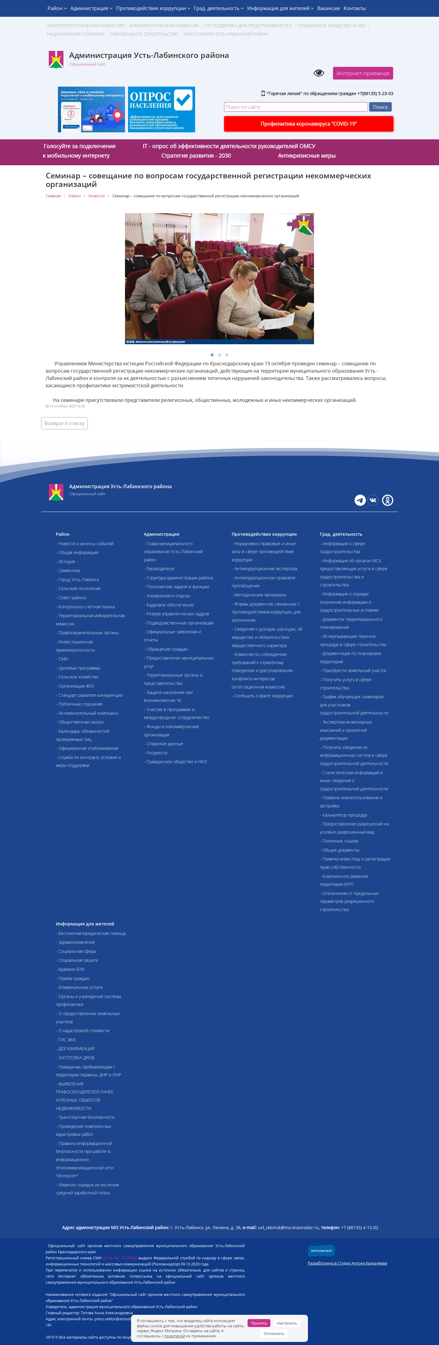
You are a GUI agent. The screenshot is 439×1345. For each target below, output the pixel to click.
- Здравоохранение (75, 942)
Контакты (355, 8)
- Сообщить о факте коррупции (262, 696)
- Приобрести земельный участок (353, 670)
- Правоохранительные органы (87, 632)
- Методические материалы (259, 595)
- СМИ (62, 659)
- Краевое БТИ (70, 969)
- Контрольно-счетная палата (85, 607)
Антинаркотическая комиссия (163, 25)
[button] (212, 355)
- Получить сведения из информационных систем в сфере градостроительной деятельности (354, 755)
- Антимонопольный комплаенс (87, 713)
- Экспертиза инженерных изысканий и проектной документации (346, 730)
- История (65, 561)
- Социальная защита (77, 960)
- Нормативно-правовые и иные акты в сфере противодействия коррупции (264, 552)
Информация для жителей (280, 8)
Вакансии (328, 8)
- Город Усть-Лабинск (77, 579)
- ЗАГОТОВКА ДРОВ (75, 1058)
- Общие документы (339, 850)
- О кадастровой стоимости (82, 1030)
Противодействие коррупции (153, 8)
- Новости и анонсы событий (84, 543)
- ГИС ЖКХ (66, 1040)
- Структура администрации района (178, 578)
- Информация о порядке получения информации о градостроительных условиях (349, 602)
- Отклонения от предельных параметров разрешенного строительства (349, 901)
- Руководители (159, 568)
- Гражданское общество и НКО (175, 761)
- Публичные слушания (79, 704)
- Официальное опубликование (87, 748)
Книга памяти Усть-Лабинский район (226, 34)
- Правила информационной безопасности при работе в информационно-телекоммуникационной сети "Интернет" (84, 1159)
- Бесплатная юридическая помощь (91, 933)
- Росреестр (155, 753)
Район (57, 8)
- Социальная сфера (76, 951)
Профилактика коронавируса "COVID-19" (309, 123)
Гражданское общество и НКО (331, 25)
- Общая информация (77, 552)
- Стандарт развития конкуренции (89, 695)
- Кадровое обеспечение (169, 605)
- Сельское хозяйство (77, 677)
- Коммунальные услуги (79, 987)
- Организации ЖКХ (75, 686)
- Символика (68, 570)
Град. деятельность (219, 8)
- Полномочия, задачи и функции (176, 586)
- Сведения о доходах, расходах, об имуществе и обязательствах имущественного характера (267, 637)
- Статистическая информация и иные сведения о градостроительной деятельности (354, 781)
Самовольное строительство (144, 34)
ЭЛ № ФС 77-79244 (120, 1258)
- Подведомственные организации (178, 623)
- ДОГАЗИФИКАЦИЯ (75, 1048)
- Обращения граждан (166, 649)
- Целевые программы (78, 668)
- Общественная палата (79, 722)
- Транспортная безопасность (85, 1117)
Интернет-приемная (363, 73)
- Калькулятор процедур (343, 815)
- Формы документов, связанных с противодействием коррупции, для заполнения (266, 612)
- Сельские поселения (78, 588)
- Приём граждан (72, 978)
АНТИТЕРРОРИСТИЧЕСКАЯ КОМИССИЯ (85, 25)
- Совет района (71, 597)
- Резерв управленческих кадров (176, 614)
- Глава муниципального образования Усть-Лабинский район (173, 552)
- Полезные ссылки (339, 841)
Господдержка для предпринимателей (248, 25)
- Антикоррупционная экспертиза (264, 568)
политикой (174, 1336)
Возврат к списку (64, 423)
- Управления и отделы (167, 596)
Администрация (91, 8)
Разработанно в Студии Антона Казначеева (347, 1263)
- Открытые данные (163, 743)
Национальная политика (76, 34)
